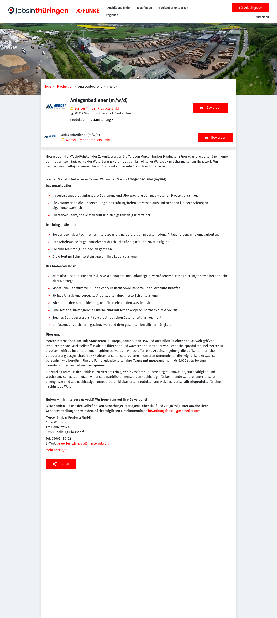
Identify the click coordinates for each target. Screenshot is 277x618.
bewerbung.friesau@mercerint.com (174, 390)
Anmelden (262, 17)
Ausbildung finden (119, 8)
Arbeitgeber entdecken (173, 8)
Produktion (65, 86)
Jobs (48, 86)
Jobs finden (144, 8)
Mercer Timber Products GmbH (97, 108)
